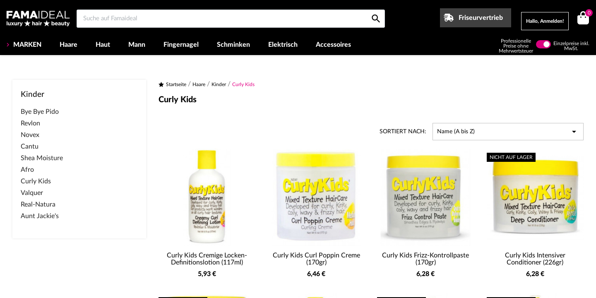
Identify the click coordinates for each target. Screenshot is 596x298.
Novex (30, 135)
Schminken (233, 44)
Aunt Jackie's (40, 216)
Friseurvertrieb (481, 17)
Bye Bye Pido (40, 111)
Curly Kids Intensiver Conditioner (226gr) (535, 259)
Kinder (32, 95)
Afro (27, 169)
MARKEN (26, 44)
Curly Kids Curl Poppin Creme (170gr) (316, 259)
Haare (68, 44)
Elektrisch (283, 44)
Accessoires (333, 44)
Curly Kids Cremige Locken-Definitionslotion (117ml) (207, 259)
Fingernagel (181, 44)
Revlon (30, 123)
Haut (103, 44)
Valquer (32, 193)
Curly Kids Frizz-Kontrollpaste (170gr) (425, 259)
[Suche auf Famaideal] (231, 19)
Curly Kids (36, 181)
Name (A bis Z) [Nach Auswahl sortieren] (508, 132)
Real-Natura (38, 204)
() (587, 14)
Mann (136, 44)
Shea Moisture (42, 158)
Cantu (29, 146)
